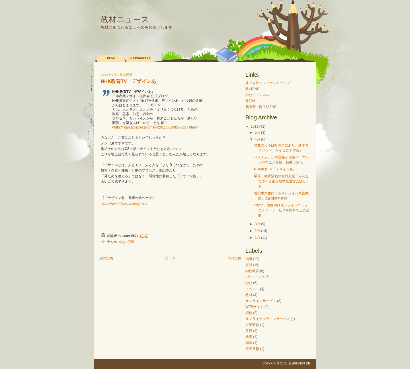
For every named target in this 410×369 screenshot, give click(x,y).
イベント (252, 289)
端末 (248, 343)
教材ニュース (125, 19)
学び (122, 242)
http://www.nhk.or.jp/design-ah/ (124, 203)
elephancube (140, 58)
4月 (257, 139)
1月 (257, 238)
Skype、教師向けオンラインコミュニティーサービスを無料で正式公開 (281, 210)
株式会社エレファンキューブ (267, 83)
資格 (248, 313)
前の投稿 (234, 258)
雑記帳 (250, 101)
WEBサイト (254, 307)
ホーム (170, 258)
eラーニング (255, 277)
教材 (248, 295)
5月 (257, 132)
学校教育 (252, 271)
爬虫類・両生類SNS (260, 107)
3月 (257, 224)
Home (111, 58)
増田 (130, 242)
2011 (255, 127)
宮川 (248, 265)
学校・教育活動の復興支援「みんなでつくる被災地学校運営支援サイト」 (281, 181)
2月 (257, 231)
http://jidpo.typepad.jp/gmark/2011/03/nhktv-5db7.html (155, 127)
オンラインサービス (260, 301)
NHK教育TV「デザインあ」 (131, 81)
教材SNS (252, 89)
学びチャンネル (257, 95)
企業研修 (252, 325)
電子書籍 (252, 349)
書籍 (248, 331)
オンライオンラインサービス (267, 319)
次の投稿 (106, 258)
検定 (248, 337)
